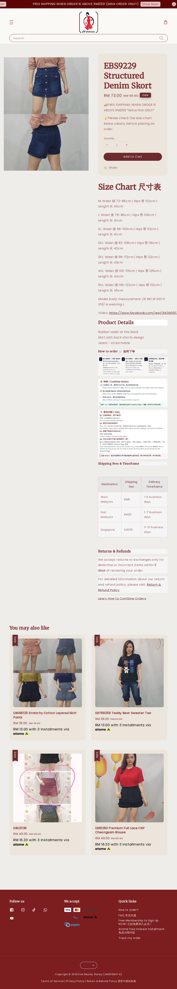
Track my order (129, 938)
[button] (11, 22)
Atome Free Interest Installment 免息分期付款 (141, 930)
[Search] (161, 38)
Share (110, 168)
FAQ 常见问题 (127, 915)
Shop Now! (154, 4)
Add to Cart (132, 156)
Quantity (109, 138)
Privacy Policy (75, 981)
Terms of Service (52, 981)
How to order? (128, 910)
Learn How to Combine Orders (122, 598)
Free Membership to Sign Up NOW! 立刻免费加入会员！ (139, 922)
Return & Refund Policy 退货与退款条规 (111, 981)
